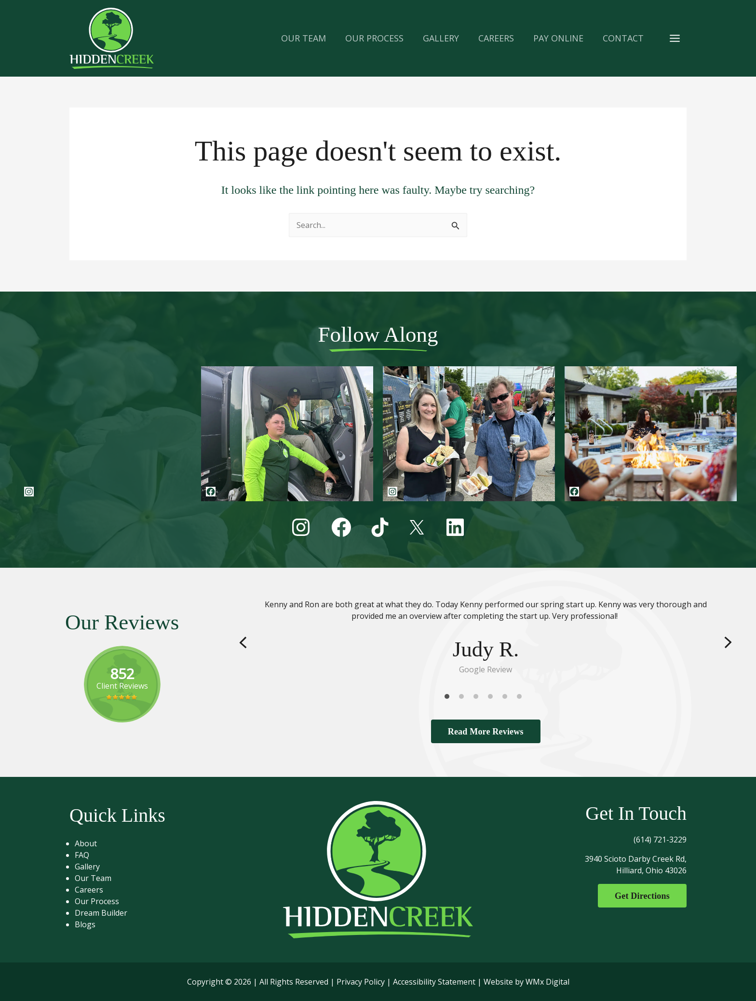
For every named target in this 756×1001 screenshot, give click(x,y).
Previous (243, 642)
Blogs (89, 924)
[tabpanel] (485, 637)
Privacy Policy (361, 981)
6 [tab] (521, 698)
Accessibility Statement (434, 981)
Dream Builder (105, 913)
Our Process (101, 901)
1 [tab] (449, 698)
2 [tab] (464, 698)
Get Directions (639, 896)
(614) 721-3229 (660, 839)
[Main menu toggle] (675, 38)
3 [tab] (478, 698)
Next (728, 642)
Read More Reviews (486, 731)
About (90, 843)
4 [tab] (493, 698)
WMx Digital (547, 981)
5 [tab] (507, 698)
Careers (93, 889)
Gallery (91, 866)
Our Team (97, 878)
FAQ (86, 855)
